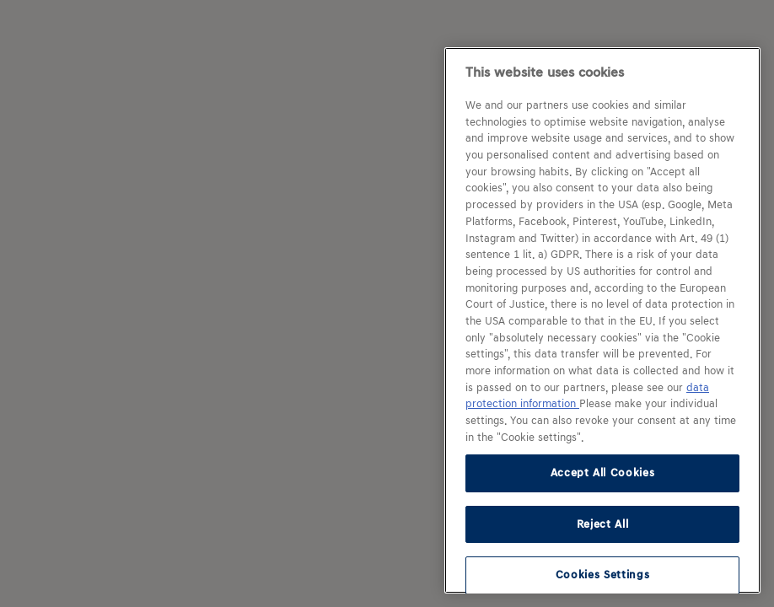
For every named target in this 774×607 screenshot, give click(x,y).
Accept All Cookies (603, 472)
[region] (602, 320)
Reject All (603, 524)
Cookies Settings (603, 574)
